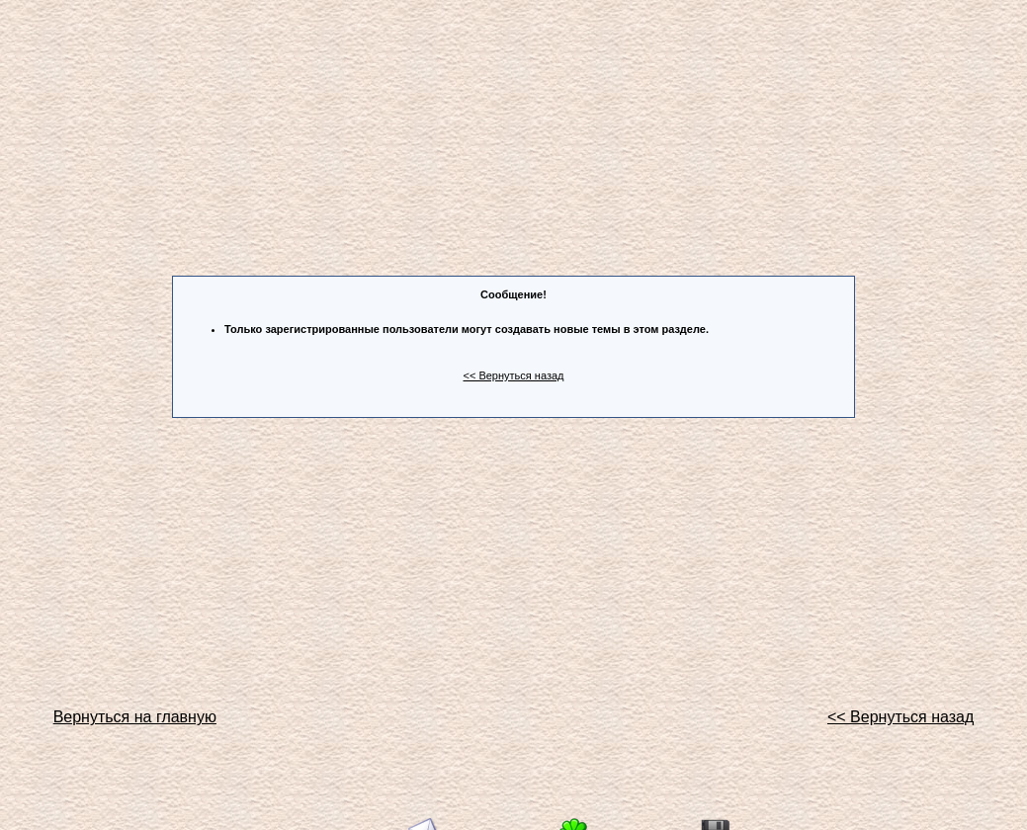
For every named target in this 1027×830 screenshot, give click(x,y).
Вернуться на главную (134, 716)
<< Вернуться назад (514, 375)
